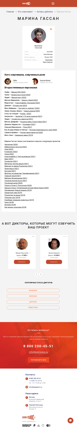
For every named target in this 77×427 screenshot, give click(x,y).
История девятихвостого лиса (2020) (43, 130)
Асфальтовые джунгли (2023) (16, 147)
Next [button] (40, 274)
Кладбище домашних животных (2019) (19, 200)
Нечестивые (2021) (12, 169)
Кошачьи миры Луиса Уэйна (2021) (33, 122)
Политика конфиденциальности (37, 423)
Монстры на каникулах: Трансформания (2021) (22, 173)
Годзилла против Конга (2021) (16, 181)
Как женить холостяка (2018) (15, 207)
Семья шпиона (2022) (32, 111)
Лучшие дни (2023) (20, 106)
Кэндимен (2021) (29, 124)
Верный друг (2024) (19, 97)
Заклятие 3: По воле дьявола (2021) (28, 116)
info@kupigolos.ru (38, 341)
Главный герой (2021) (13, 176)
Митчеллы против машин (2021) (17, 164)
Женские (59, 290)
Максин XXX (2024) (18, 92)
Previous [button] (36, 274)
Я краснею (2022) (11, 152)
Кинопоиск (49, 60)
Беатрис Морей (45, 80)
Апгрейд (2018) (10, 205)
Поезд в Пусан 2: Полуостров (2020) (18, 185)
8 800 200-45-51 (38, 335)
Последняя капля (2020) (13, 183)
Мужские (18, 290)
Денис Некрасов (54, 253)
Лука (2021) (27, 127)
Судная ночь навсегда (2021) (22, 119)
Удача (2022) (9, 154)
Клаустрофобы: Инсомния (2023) (27, 103)
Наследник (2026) (11, 144)
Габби (15, 80)
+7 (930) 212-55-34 (35, 371)
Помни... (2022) (25, 114)
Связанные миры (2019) (24, 135)
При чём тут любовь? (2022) (29, 108)
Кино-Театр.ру (48, 62)
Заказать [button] (22, 262)
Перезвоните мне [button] (38, 349)
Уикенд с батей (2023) (30, 100)
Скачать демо (22, 257)
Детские (17, 296)
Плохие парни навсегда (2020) (31, 132)
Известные (59, 296)
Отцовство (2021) (11, 161)
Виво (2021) (9, 159)
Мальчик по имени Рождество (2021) (19, 166)
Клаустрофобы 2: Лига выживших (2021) (20, 157)
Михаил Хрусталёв (22, 253)
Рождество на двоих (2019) (15, 195)
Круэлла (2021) (10, 171)
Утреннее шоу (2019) (12, 198)
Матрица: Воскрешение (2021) (16, 178)
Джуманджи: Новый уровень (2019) (18, 190)
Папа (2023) (9, 149)
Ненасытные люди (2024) (20, 95)
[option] (22, 252)
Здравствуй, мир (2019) (13, 193)
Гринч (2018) (9, 202)
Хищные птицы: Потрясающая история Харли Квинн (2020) (27, 188)
